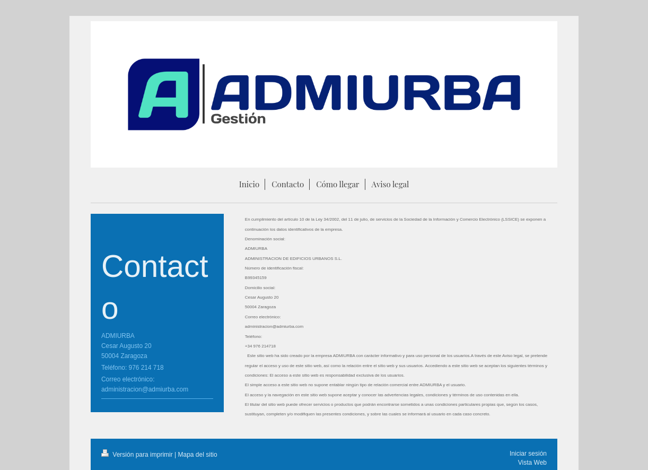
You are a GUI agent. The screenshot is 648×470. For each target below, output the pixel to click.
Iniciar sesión (528, 453)
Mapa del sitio (197, 454)
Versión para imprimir (137, 454)
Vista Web (532, 462)
